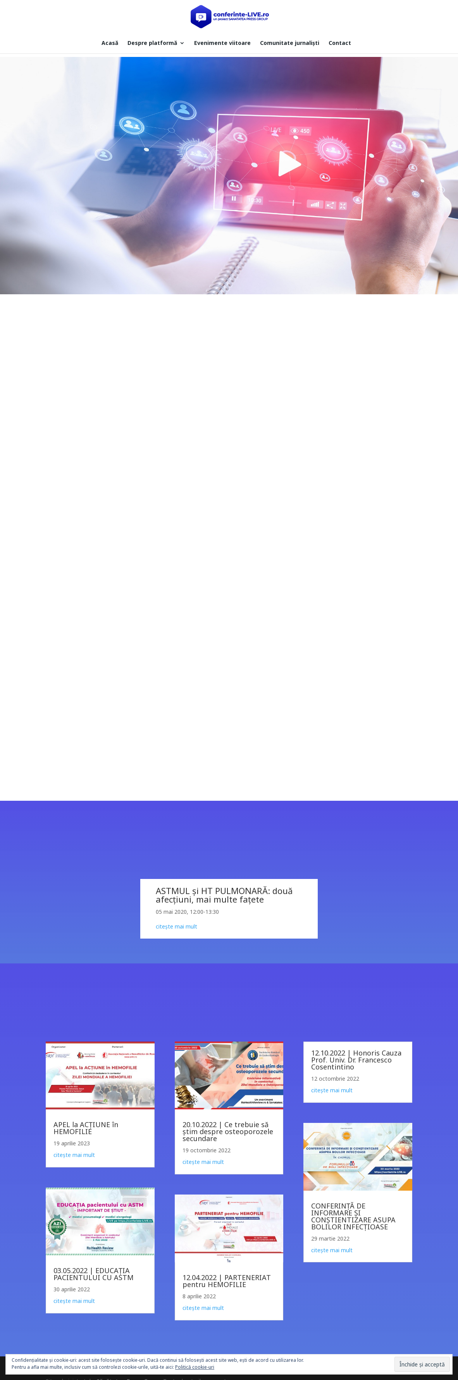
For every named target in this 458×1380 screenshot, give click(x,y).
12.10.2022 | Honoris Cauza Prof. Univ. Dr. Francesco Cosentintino (356, 1059)
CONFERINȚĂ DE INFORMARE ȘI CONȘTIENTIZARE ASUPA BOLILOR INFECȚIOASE (353, 1216)
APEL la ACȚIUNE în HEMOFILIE (85, 1128)
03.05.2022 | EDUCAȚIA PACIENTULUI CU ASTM (93, 1274)
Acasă (110, 43)
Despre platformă (152, 43)
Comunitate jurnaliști (289, 43)
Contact (340, 43)
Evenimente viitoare (222, 43)
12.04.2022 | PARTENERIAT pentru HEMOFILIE (227, 1281)
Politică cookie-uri (194, 1367)
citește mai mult (74, 1155)
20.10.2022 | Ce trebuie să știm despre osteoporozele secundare (228, 1131)
